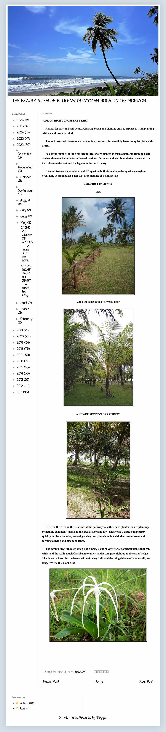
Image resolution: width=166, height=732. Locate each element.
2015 (20, 367)
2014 (20, 373)
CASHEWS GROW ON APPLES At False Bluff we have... (26, 244)
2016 (20, 361)
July (23, 210)
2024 (21, 132)
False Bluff (26, 703)
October (25, 177)
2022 (21, 145)
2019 (20, 342)
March (24, 309)
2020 (21, 336)
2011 (20, 392)
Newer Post (51, 681)
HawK (23, 708)
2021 (20, 330)
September (25, 190)
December (25, 154)
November (25, 167)
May (23, 222)
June (24, 216)
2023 (21, 138)
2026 (21, 120)
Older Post (146, 681)
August (25, 200)
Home (99, 681)
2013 (20, 380)
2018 (20, 349)
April (24, 303)
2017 (20, 355)
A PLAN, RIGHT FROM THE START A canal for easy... (26, 281)
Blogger (101, 717)
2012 (20, 386)
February (26, 319)
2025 (21, 126)
